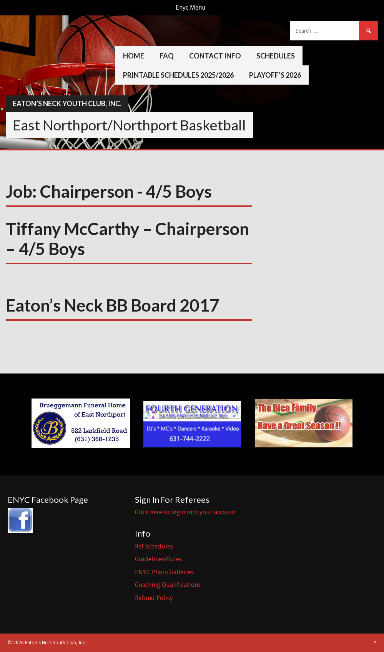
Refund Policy (154, 598)
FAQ (167, 56)
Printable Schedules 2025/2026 (178, 75)
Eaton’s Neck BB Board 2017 (112, 305)
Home (133, 56)
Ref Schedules (154, 546)
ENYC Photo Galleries (164, 572)
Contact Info (215, 56)
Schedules (275, 56)
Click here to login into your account (185, 512)
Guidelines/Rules (158, 559)
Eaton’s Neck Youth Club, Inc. (67, 103)
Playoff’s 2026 (275, 75)
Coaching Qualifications (168, 585)
